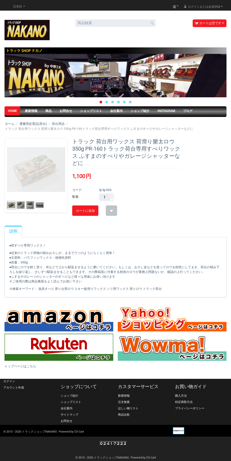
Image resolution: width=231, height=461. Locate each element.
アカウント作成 (13, 387)
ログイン (9, 381)
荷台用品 (58, 124)
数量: (75, 196)
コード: (77, 190)
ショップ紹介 (140, 111)
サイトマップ (69, 414)
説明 (13, 231)
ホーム (9, 124)
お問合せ (66, 111)
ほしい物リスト (128, 408)
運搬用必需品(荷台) (33, 124)
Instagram (166, 111)
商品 (48, 111)
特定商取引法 (184, 402)
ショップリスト (91, 111)
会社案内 (116, 111)
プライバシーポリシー (189, 408)
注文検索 (124, 402)
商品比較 (124, 414)
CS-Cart (79, 431)
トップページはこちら (20, 366)
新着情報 (124, 395)
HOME (12, 111)
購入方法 (181, 395)
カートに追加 (85, 210)
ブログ (187, 111)
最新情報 (31, 111)
